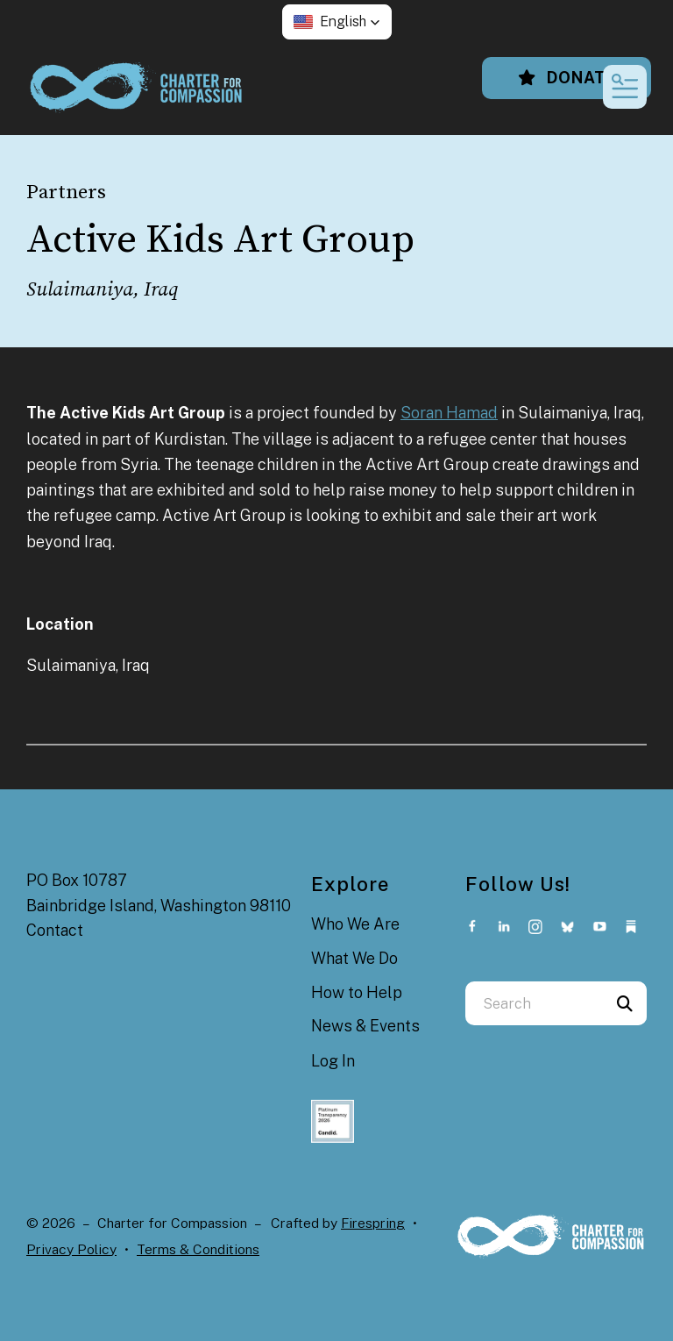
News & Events (365, 1025)
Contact (54, 930)
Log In (333, 1061)
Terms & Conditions (198, 1249)
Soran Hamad (449, 412)
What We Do (354, 958)
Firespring (373, 1223)
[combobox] (534, 1003)
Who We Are (355, 924)
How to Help (356, 992)
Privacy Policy (71, 1249)
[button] (337, 22)
